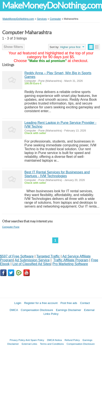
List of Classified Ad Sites (31, 264)
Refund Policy (72, 340)
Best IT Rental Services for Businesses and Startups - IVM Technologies (57, 174)
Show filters (13, 47)
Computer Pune (10, 226)
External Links (29, 343)
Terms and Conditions (52, 343)
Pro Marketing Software (70, 264)
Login (17, 303)
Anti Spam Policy (35, 340)
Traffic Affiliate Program (70, 260)
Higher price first (70, 47)
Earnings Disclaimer (68, 310)
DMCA (14, 310)
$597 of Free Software (17, 256)
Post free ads (68, 303)
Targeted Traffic (48, 256)
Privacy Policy (17, 340)
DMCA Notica (54, 340)
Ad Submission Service (32, 260)
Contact (85, 303)
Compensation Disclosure (37, 310)
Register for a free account (41, 303)
